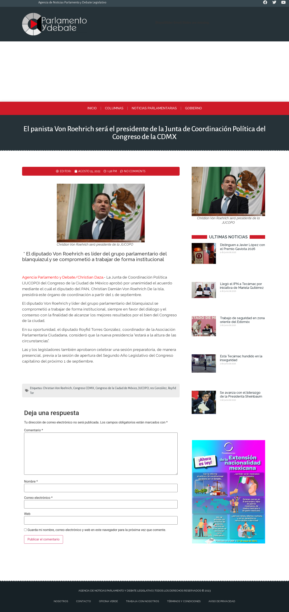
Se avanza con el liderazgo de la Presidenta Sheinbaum (241, 394)
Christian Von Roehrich (57, 388)
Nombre (31, 481)
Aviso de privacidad (222, 601)
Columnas (114, 108)
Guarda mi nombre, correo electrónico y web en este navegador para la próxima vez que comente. (96, 530)
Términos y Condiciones (183, 601)
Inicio (92, 108)
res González (158, 388)
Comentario (33, 430)
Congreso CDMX (83, 388)
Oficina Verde (108, 601)
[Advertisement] (144, 71)
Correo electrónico (38, 497)
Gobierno (193, 108)
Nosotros (61, 601)
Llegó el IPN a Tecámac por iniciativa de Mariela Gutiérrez (242, 286)
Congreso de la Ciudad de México (116, 388)
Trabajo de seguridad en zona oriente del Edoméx (242, 320)
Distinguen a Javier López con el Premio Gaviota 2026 (242, 247)
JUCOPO (143, 388)
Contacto (83, 601)
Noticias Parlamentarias (154, 108)
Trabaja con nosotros (142, 601)
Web (27, 514)
